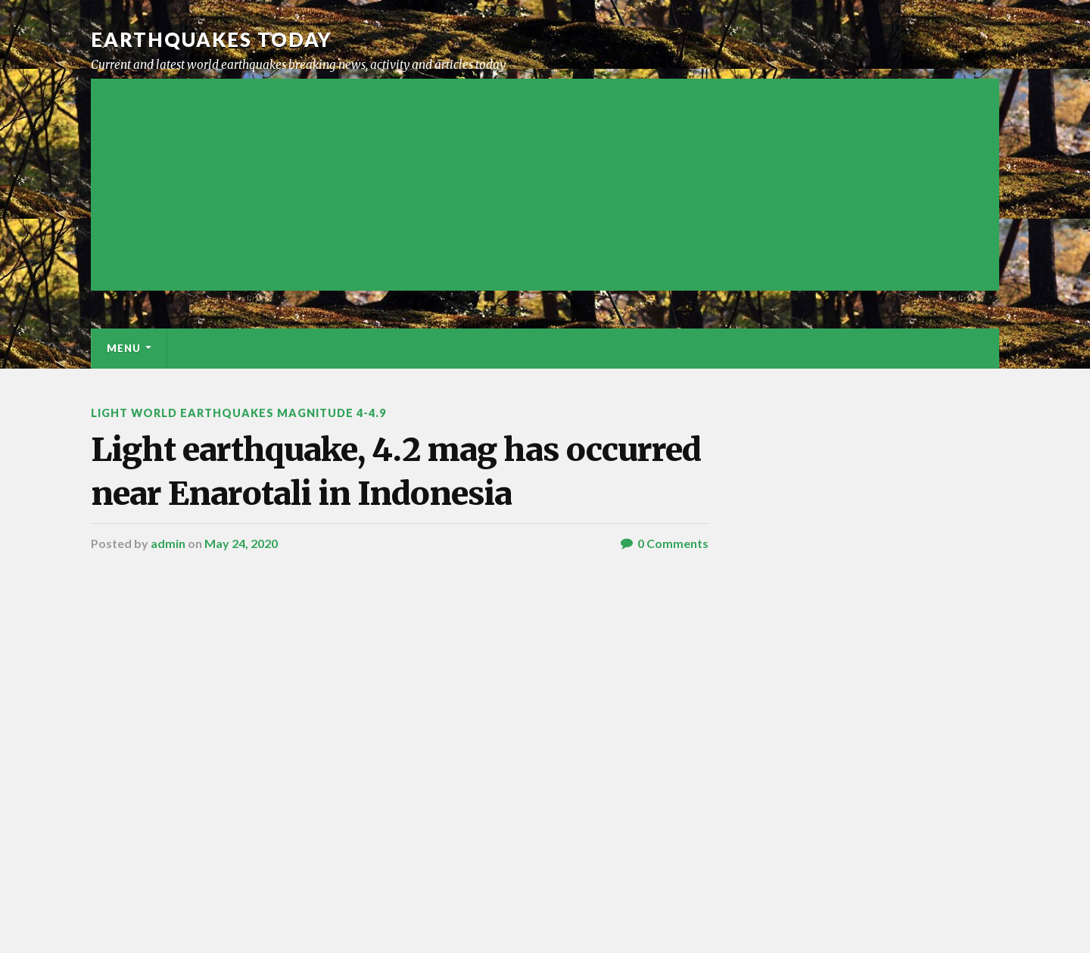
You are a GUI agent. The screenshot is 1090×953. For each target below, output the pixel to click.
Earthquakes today (211, 39)
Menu (124, 348)
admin (168, 543)
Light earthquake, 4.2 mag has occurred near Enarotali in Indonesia (396, 471)
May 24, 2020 (241, 543)
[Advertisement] (545, 185)
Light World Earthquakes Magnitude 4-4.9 (238, 412)
